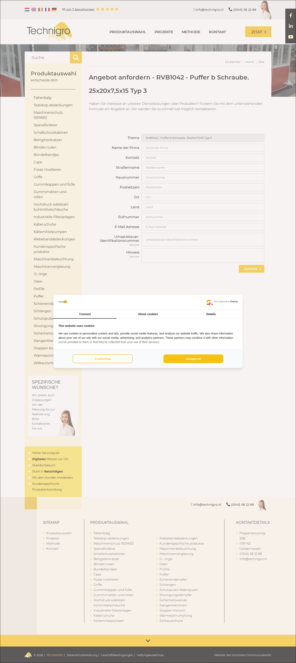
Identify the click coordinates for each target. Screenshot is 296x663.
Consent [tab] (85, 314)
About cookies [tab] (148, 314)
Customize (103, 359)
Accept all (193, 359)
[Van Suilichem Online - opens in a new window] (222, 302)
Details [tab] (211, 314)
